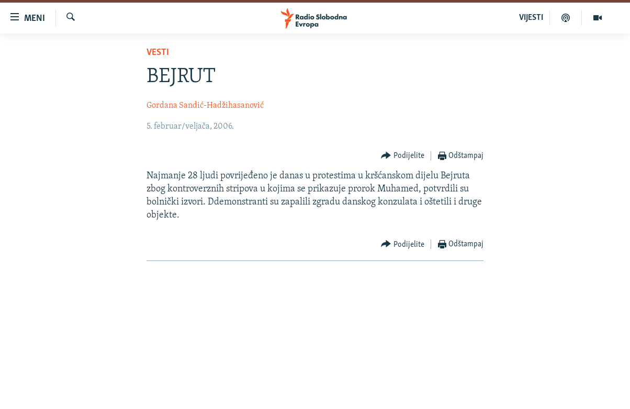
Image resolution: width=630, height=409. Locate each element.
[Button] (402, 156)
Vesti (158, 53)
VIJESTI (531, 18)
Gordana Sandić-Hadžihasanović (205, 105)
